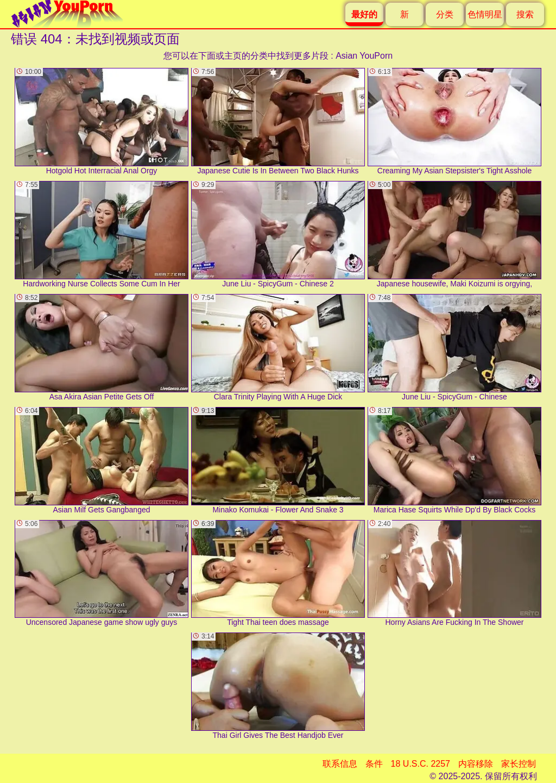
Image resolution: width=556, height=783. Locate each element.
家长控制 (518, 763)
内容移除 (475, 763)
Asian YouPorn (364, 55)
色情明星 (484, 14)
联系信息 (340, 763)
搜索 (525, 14)
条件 (374, 763)
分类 (444, 14)
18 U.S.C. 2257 (420, 763)
